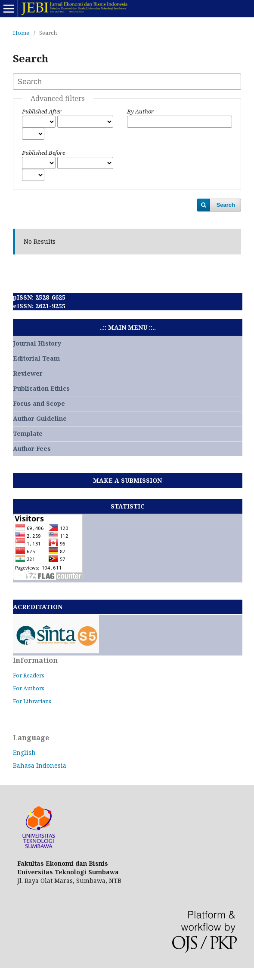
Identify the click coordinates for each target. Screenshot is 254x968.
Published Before (43, 152)
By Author (140, 111)
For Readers (28, 675)
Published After (42, 111)
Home (21, 33)
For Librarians (32, 701)
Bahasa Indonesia (39, 765)
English (24, 752)
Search (226, 205)
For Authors (28, 688)
